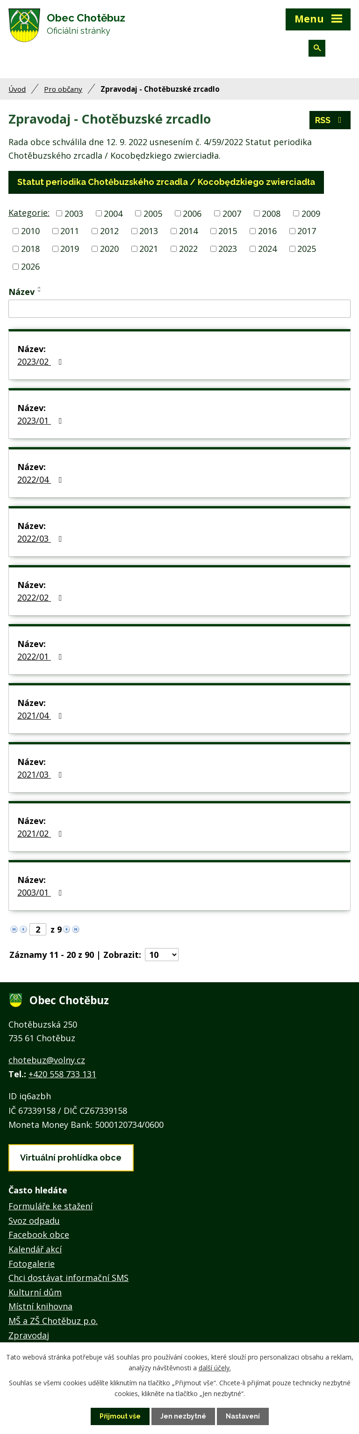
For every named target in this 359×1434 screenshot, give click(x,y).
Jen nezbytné (183, 1416)
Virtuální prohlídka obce (71, 1157)
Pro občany (63, 89)
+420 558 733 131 (62, 1074)
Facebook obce (38, 1234)
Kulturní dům (35, 1292)
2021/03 (41, 774)
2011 (69, 230)
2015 (227, 230)
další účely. (215, 1367)
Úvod (17, 89)
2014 (188, 230)
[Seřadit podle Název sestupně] (40, 291)
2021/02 (41, 833)
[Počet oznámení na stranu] (162, 954)
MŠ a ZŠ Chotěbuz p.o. (53, 1320)
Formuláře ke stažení (50, 1206)
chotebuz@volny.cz (46, 1060)
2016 (267, 230)
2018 (30, 248)
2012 (109, 230)
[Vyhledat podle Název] (179, 309)
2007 (232, 213)
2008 (271, 213)
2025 (306, 248)
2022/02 (41, 597)
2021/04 (41, 715)
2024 (267, 248)
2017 (306, 230)
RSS (330, 120)
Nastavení (243, 1416)
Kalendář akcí (35, 1249)
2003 (74, 213)
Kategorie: (29, 212)
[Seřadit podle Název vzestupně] (40, 287)
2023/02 (41, 361)
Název (21, 291)
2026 (30, 266)
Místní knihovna (40, 1306)
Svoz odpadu (34, 1220)
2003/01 (41, 892)
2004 (113, 213)
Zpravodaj (28, 1335)
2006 (192, 213)
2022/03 (41, 538)
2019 (69, 248)
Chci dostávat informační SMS (68, 1277)
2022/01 (41, 656)
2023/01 (41, 420)
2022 (188, 248)
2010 (30, 230)
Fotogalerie (31, 1263)
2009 (311, 213)
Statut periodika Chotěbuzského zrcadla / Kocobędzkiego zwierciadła (166, 182)
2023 (227, 248)
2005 (153, 213)
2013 (148, 230)
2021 (148, 248)
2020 (109, 248)
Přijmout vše (120, 1416)
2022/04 (41, 479)
